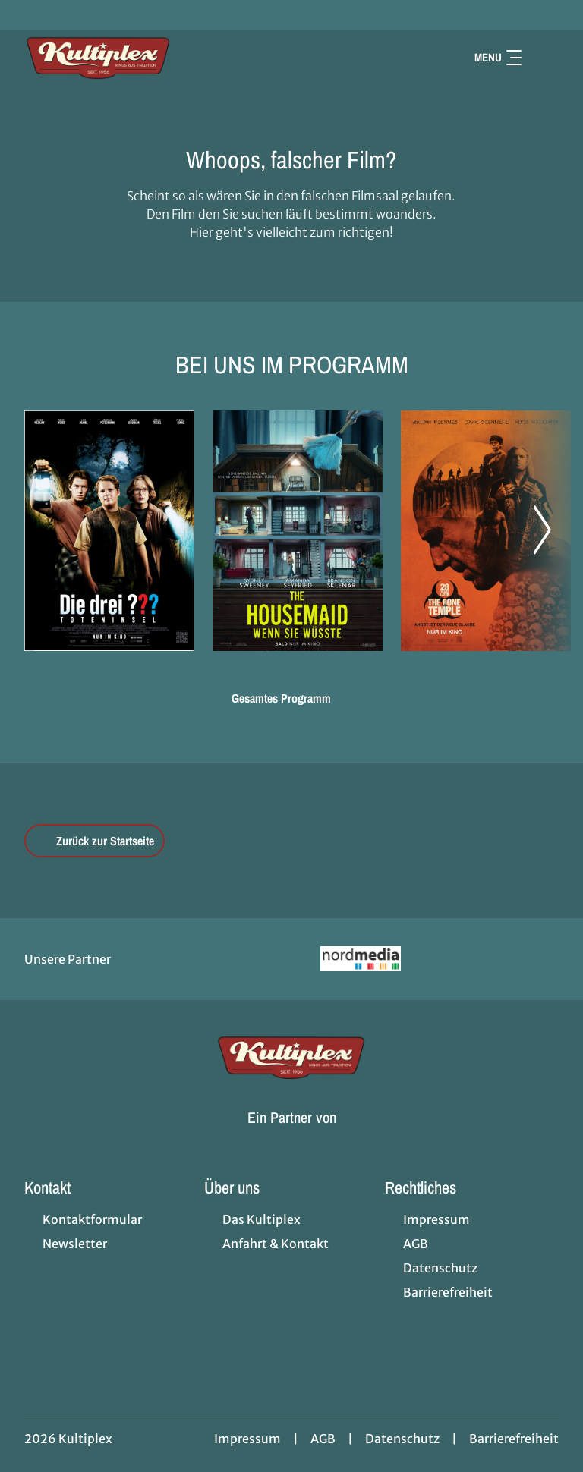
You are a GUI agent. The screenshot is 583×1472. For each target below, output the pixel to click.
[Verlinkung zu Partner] (361, 959)
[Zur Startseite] (130, 57)
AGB (323, 1438)
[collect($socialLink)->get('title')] (27, 15)
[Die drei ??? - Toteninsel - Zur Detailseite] (109, 530)
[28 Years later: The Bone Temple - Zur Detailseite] (486, 530)
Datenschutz (402, 1438)
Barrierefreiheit (514, 1438)
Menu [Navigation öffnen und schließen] (498, 57)
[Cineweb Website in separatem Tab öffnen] (291, 1135)
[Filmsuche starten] (543, 57)
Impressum (247, 1438)
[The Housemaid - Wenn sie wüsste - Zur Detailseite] (298, 530)
